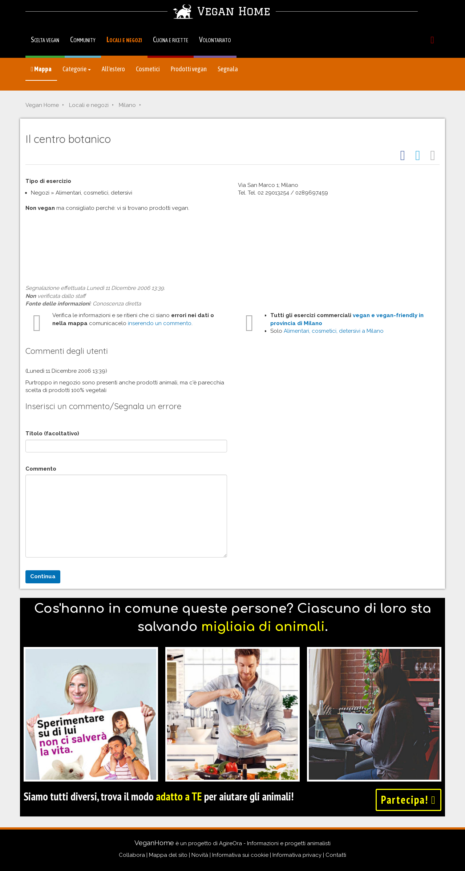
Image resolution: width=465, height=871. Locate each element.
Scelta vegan (45, 39)
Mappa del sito (168, 855)
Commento (40, 469)
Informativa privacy (297, 855)
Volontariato (215, 39)
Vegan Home (42, 105)
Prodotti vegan (189, 69)
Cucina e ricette (170, 39)
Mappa (41, 69)
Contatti (336, 855)
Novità (199, 855)
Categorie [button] (76, 69)
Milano (127, 105)
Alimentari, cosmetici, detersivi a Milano (334, 331)
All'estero (113, 69)
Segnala (228, 69)
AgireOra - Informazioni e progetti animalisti (275, 843)
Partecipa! (408, 799)
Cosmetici (148, 69)
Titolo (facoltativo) (52, 433)
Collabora (132, 855)
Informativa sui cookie (240, 855)
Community (83, 39)
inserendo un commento (159, 323)
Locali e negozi (124, 39)
